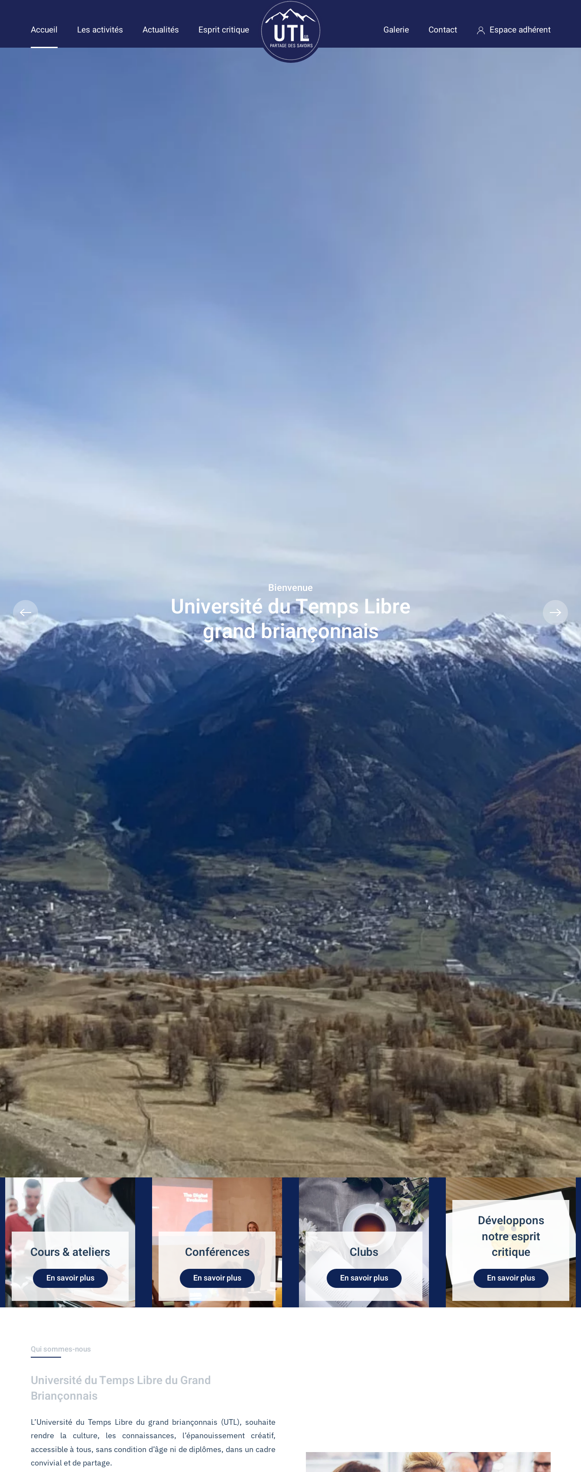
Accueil (44, 30)
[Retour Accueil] (290, 30)
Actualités (161, 30)
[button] (25, 612)
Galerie (396, 30)
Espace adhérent (514, 30)
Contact (442, 30)
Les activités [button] (100, 30)
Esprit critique (223, 30)
